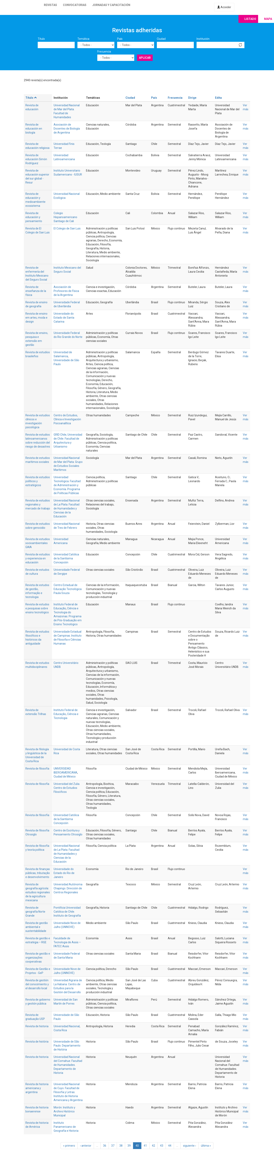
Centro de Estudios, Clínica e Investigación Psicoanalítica (67, 419)
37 (112, 1145)
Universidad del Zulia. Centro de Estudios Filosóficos (67, 787)
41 (145, 1145)
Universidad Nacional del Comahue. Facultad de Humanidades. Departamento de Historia (68, 1064)
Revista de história (36, 1041)
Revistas (50, 5)
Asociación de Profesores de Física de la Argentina (66, 291)
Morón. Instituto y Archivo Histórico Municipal (64, 1111)
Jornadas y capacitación (111, 5)
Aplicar (145, 57)
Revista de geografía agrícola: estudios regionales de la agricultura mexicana (37, 892)
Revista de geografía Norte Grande (35, 911)
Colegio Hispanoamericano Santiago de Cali (65, 217)
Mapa (268, 18)
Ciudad (161, 38)
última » (206, 1145)
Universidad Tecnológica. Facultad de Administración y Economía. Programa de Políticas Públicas (67, 485)
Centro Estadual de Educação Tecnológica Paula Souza (68, 589)
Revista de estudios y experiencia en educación (37, 558)
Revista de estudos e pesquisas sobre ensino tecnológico (37, 608)
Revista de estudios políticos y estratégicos (37, 481)
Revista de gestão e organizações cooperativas (37, 957)
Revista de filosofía (37, 768)
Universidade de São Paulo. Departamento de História (67, 1045)
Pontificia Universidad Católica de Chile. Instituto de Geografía (67, 911)
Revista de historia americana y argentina (36, 1088)
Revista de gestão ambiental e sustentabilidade (36, 927)
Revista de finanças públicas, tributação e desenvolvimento (37, 873)
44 (169, 1145)
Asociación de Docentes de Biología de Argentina (67, 128)
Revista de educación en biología (33, 128)
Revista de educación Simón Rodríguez (36, 159)
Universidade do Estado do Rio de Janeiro (64, 873)
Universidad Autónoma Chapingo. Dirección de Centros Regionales (68, 888)
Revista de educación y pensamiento (33, 217)
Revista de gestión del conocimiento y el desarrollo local (37, 984)
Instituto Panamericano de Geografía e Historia (66, 1126)
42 (153, 1145)
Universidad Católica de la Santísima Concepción (66, 558)
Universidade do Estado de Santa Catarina (64, 317)
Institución (203, 38)
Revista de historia (36, 1026)
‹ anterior (85, 1145)
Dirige (192, 97)
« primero (69, 1145)
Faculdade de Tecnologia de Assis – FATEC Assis (67, 942)
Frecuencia (104, 51)
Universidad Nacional (67, 1026)
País (120, 38)
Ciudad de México (65, 776)
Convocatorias (74, 5)
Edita (218, 97)
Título (41, 38)
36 (104, 1145)
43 (161, 1145)
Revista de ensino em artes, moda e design (36, 317)
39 (129, 1145)
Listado (250, 18)
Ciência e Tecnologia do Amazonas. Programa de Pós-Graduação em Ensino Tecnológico (68, 616)
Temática (83, 38)
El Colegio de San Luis (67, 228)
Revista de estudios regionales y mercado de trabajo (37, 504)
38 (121, 1145)
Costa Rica (60, 1030)
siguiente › (189, 1145)
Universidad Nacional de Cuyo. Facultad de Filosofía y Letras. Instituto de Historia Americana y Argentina (68, 1092)
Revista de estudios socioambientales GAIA (37, 543)
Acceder (224, 7)
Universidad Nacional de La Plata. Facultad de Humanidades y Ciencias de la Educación (67, 508)
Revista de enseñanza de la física (35, 291)
